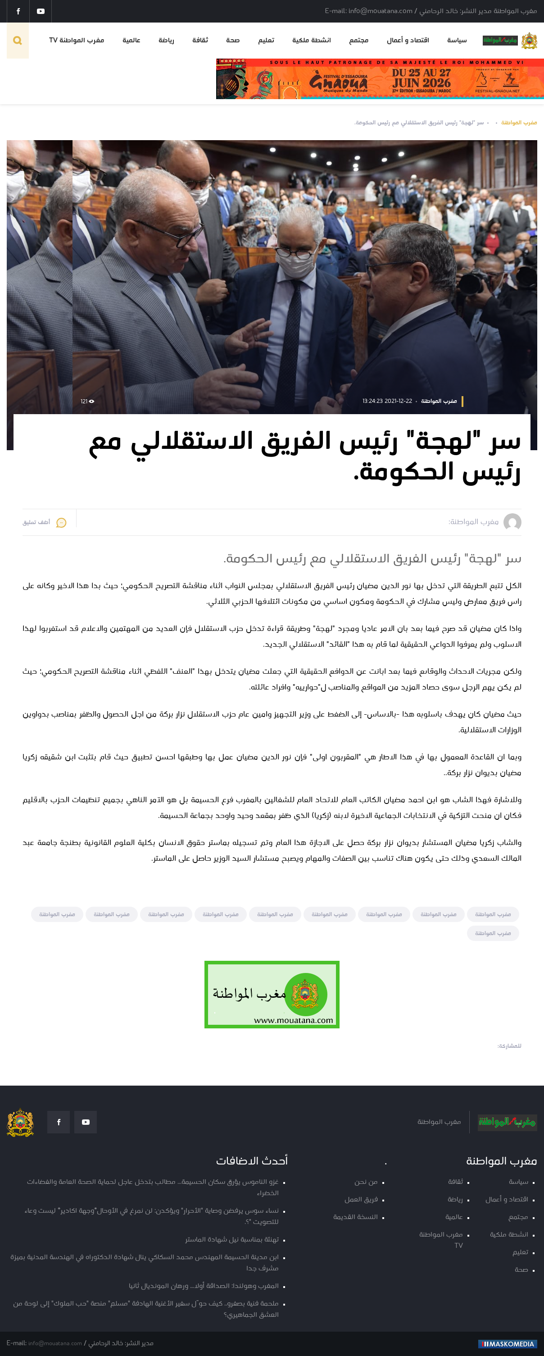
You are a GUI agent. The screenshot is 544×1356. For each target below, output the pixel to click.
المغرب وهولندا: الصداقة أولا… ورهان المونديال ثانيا (204, 1286)
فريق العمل (361, 1199)
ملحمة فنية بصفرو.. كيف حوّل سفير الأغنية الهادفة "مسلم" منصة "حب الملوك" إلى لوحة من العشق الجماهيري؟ (146, 1309)
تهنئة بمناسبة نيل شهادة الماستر (232, 1240)
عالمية (131, 40)
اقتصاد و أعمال (408, 40)
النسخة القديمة (355, 1217)
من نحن (366, 1182)
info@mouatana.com (55, 1343)
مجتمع (359, 40)
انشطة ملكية (311, 40)
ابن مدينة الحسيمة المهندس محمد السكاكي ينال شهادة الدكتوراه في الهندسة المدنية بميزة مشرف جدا (144, 1263)
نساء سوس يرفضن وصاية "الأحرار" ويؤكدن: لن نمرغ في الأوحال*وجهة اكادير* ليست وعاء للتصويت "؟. (151, 1216)
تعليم (266, 40)
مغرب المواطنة (519, 123)
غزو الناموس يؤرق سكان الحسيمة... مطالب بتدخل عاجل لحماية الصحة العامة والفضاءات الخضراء (153, 1188)
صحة (233, 40)
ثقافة (200, 40)
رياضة (166, 40)
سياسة (457, 40)
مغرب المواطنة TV (76, 40)
